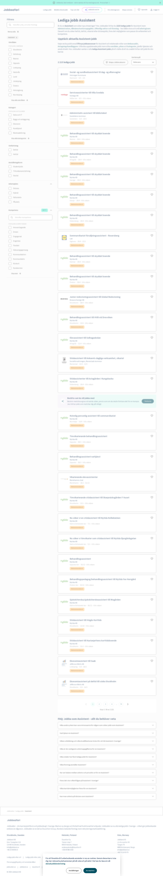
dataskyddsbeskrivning (55, 863)
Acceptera (90, 870)
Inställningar (74, 870)
